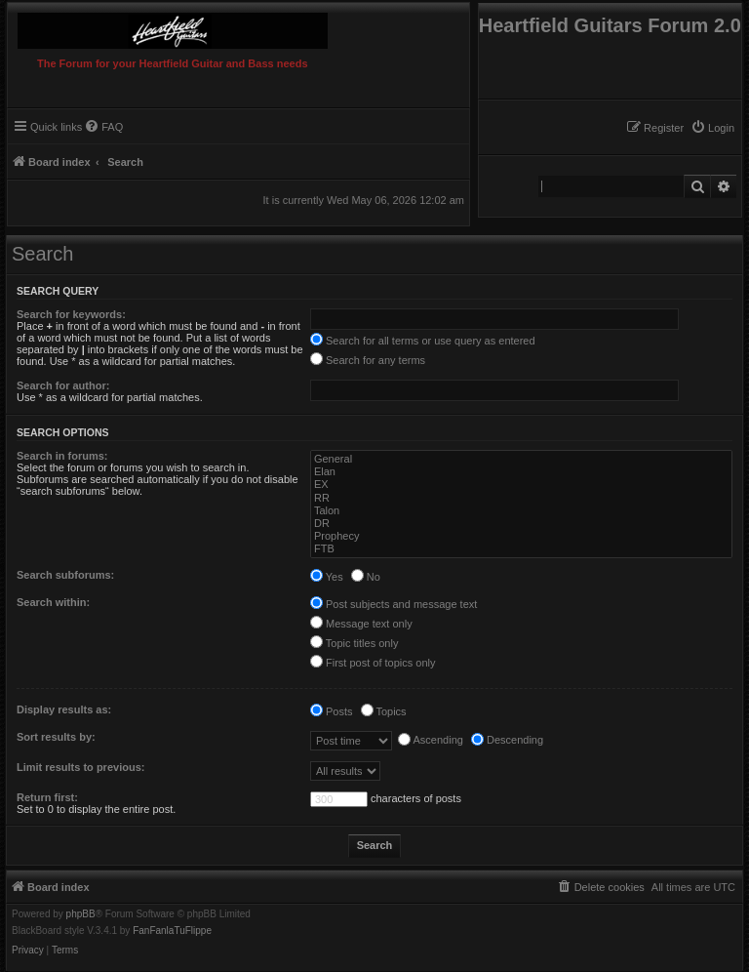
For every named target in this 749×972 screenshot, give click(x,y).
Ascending (430, 740)
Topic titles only (354, 643)
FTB (521, 549)
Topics (384, 711)
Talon (521, 511)
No (365, 577)
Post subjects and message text (393, 604)
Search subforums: (65, 575)
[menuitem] (712, 128)
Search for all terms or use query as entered (422, 340)
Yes (326, 577)
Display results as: (64, 709)
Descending (507, 740)
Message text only (361, 623)
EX (521, 484)
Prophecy (521, 536)
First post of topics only (373, 662)
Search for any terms (367, 360)
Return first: (47, 797)
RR (521, 498)
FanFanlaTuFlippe (172, 931)
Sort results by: (56, 737)
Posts (331, 711)
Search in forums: (62, 456)
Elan (521, 472)
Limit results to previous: (80, 767)
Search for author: (63, 385)
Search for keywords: (71, 314)
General (521, 459)
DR (521, 523)
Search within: (53, 602)
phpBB (81, 914)
